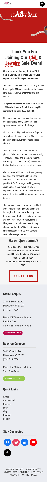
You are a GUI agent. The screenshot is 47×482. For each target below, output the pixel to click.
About (6, 396)
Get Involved (9, 400)
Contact (7, 415)
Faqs (5, 407)
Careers (7, 404)
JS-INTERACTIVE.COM (29, 475)
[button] (42, 4)
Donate (6, 418)
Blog (5, 411)
